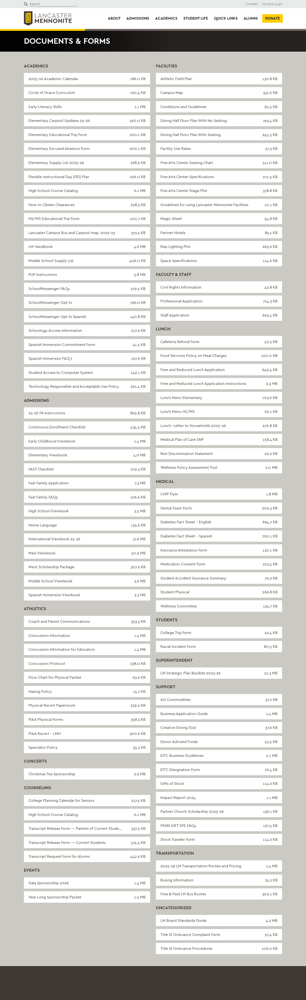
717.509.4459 (272, 4)
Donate (272, 18)
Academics (166, 18)
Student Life (195, 18)
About (114, 18)
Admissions (137, 18)
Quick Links (226, 18)
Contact (252, 4)
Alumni (251, 18)
